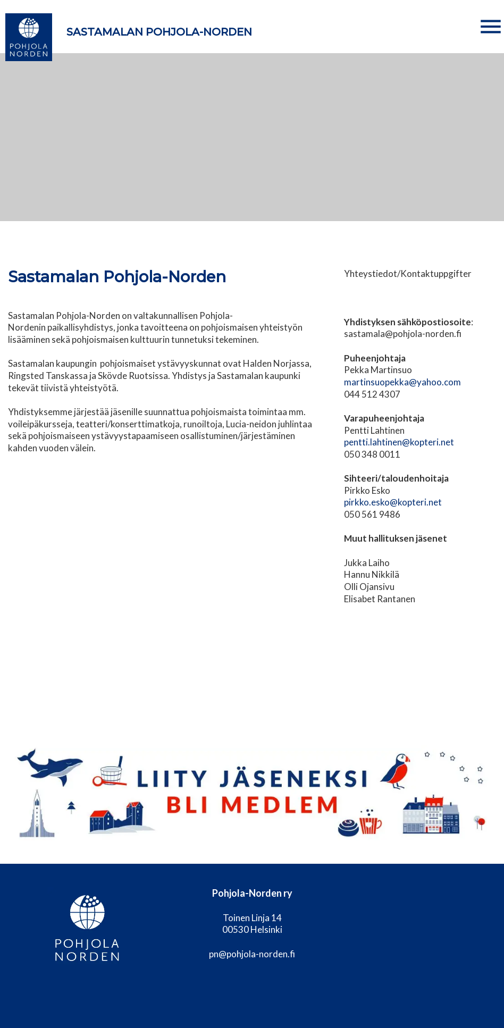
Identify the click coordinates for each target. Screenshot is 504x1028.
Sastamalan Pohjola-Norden (159, 32)
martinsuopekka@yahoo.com (402, 381)
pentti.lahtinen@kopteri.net (399, 442)
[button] (490, 26)
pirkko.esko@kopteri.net (393, 502)
